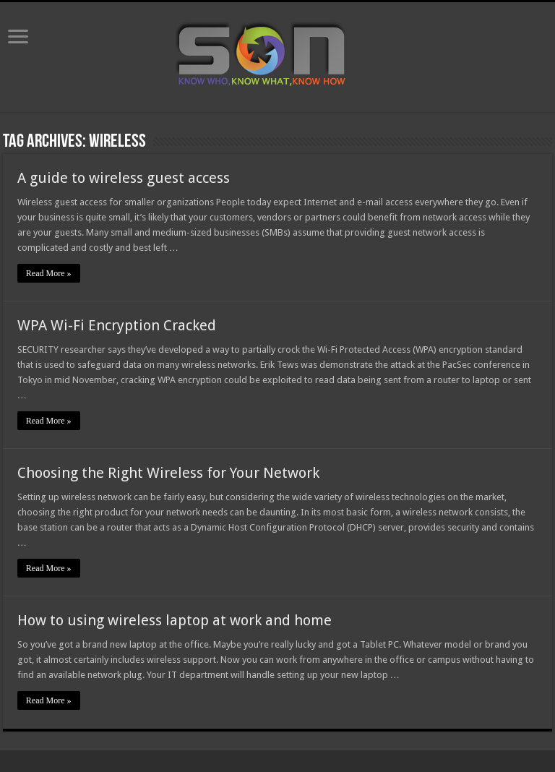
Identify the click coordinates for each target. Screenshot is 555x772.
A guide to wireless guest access (123, 177)
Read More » (49, 273)
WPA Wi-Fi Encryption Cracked (116, 325)
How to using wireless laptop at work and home (174, 620)
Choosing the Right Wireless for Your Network (168, 472)
